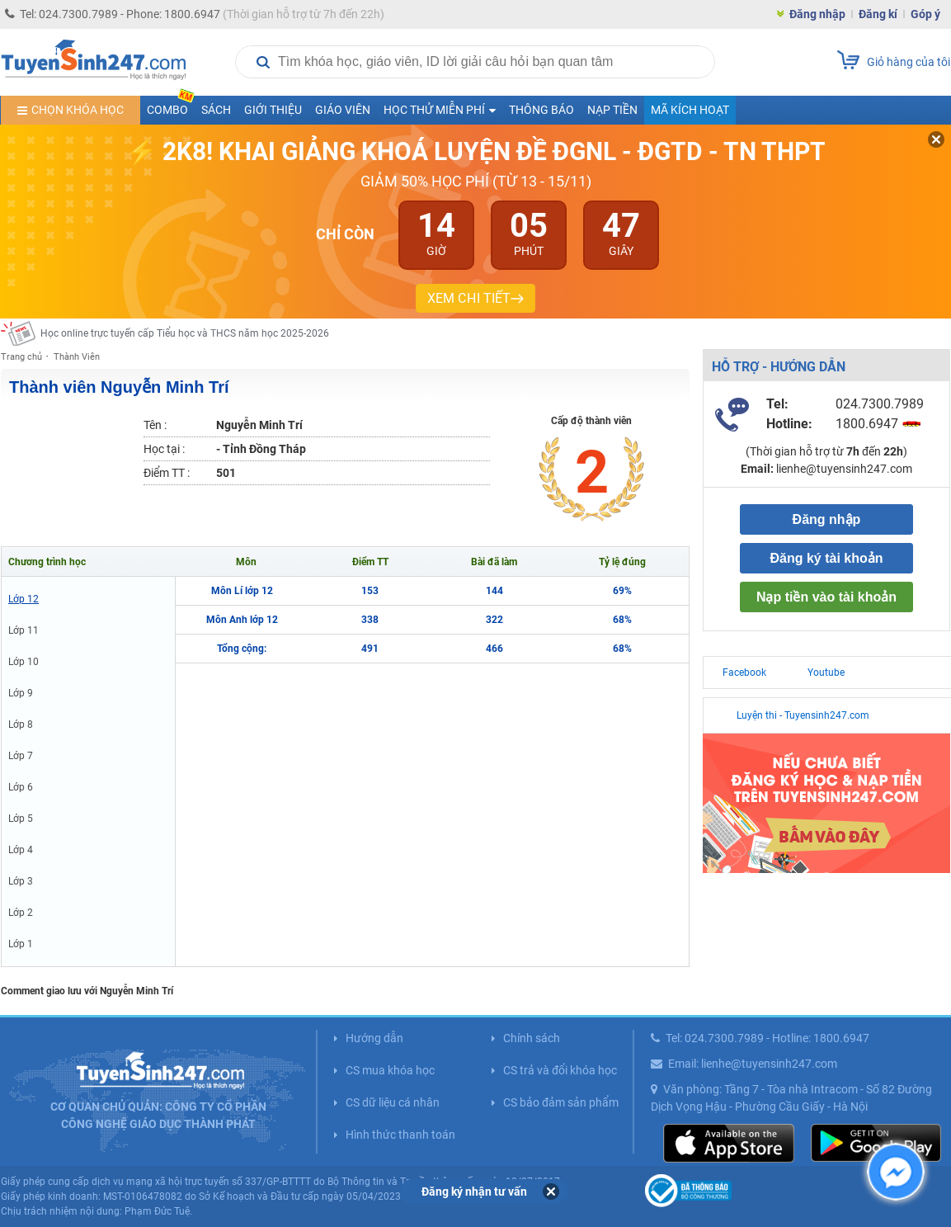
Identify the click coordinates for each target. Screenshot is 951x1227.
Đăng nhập (817, 14)
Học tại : (164, 448)
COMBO (171, 106)
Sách (216, 109)
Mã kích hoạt (690, 109)
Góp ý (925, 14)
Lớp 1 (20, 944)
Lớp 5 (20, 818)
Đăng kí (878, 14)
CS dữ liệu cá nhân (393, 1102)
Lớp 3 (20, 881)
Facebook (744, 672)
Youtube (826, 672)
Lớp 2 (20, 912)
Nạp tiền (612, 109)
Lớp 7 (20, 756)
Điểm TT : (167, 472)
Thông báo (541, 109)
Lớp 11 (23, 630)
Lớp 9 (20, 693)
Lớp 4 (20, 850)
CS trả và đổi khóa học (560, 1070)
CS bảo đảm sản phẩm (561, 1102)
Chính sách (531, 1038)
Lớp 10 (23, 662)
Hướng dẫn (374, 1038)
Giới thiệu (273, 109)
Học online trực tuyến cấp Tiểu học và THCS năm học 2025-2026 (184, 333)
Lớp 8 (20, 724)
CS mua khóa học (390, 1070)
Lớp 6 (20, 787)
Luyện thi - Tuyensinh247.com (803, 715)
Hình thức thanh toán (400, 1134)
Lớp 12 (23, 599)
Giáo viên (342, 109)
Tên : (155, 425)
